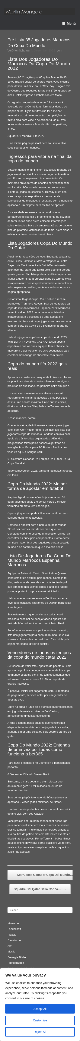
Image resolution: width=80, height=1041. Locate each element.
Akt (9, 946)
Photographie (15, 962)
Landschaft (14, 929)
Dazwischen (14, 940)
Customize (40, 1020)
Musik (11, 951)
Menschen (13, 923)
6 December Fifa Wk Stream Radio (29, 774)
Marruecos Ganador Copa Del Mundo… (42, 875)
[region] (40, 1004)
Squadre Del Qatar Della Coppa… (40, 889)
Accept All (40, 1009)
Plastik (11, 934)
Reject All (40, 1032)
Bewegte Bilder (16, 957)
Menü (69, 23)
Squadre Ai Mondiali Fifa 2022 (25, 135)
